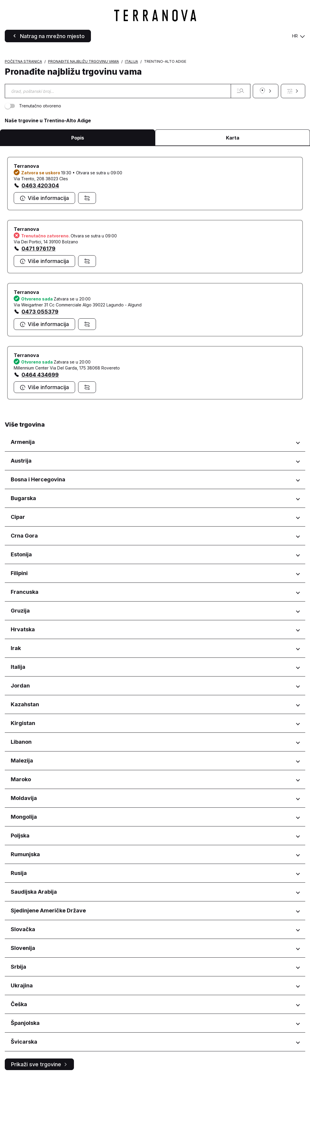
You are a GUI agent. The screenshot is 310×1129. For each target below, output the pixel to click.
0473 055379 (39, 361)
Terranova (26, 216)
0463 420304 (40, 235)
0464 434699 (40, 425)
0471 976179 (38, 298)
